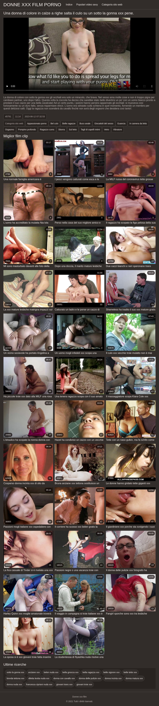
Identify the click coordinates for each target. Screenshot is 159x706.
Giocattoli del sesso (103, 123)
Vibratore (117, 129)
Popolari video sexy (87, 4)
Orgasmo (9, 129)
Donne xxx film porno (32, 4)
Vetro (106, 129)
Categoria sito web (112, 4)
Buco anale (85, 123)
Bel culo (54, 123)
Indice (69, 4)
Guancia (121, 123)
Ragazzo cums (47, 129)
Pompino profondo (27, 129)
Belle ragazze (68, 123)
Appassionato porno (37, 123)
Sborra (61, 129)
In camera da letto (138, 123)
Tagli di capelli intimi (90, 129)
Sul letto (73, 129)
